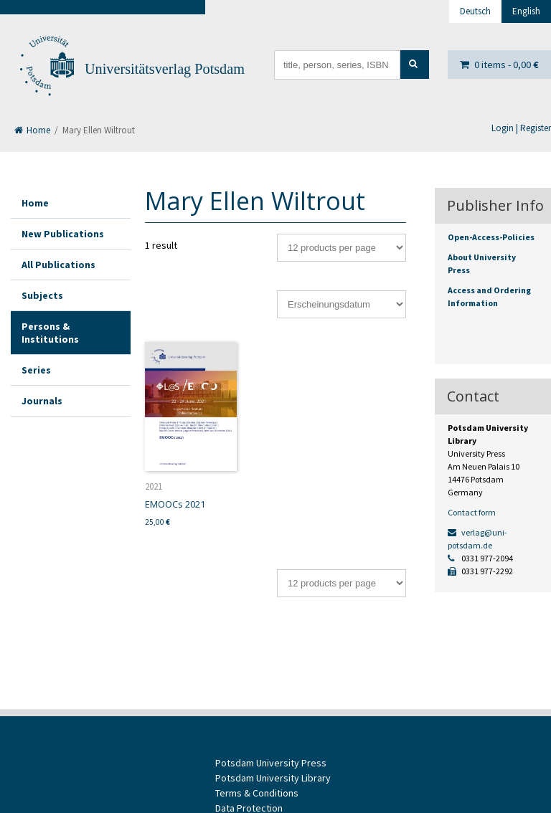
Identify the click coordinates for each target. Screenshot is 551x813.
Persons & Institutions (50, 333)
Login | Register (521, 128)
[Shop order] (341, 304)
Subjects (42, 295)
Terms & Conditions (256, 792)
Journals (42, 400)
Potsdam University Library (273, 777)
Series (36, 369)
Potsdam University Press (270, 762)
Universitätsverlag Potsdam (165, 69)
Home (32, 130)
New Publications (63, 233)
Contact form (472, 512)
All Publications (58, 264)
